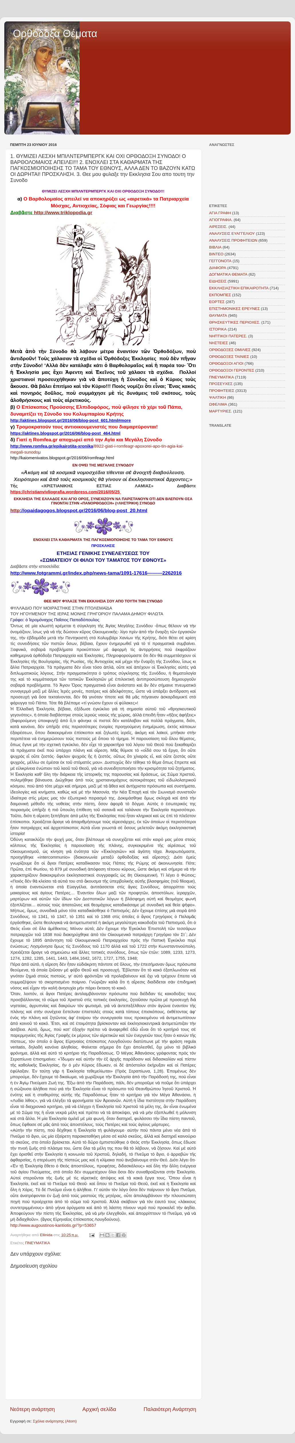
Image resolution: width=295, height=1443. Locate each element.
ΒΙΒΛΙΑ (215, 247)
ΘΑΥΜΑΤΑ (218, 315)
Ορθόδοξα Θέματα (55, 33)
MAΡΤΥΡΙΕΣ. (220, 411)
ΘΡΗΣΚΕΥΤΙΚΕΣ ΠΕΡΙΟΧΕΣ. (234, 322)
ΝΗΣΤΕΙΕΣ (218, 343)
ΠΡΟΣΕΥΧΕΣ (221, 384)
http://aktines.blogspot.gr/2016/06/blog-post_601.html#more (70, 420)
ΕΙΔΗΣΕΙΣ (218, 281)
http (78, 510)
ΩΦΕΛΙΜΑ (218, 404)
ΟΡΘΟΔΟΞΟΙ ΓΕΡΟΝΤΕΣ (231, 370)
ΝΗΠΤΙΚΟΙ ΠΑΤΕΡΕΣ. (228, 336)
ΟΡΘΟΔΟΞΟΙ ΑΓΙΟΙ (226, 363)
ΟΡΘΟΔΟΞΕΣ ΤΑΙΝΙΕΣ (229, 356)
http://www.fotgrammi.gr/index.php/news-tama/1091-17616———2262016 (96, 573)
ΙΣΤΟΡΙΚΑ (218, 329)
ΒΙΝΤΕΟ (216, 254)
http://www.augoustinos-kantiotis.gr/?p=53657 (53, 1225)
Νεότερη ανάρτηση (32, 1409)
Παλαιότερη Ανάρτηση (169, 1409)
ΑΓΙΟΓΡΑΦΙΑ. (221, 220)
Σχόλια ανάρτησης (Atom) (55, 1421)
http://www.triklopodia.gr (63, 212)
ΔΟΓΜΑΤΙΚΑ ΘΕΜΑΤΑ (228, 274)
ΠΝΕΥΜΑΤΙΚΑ (37, 1243)
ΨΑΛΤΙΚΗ (217, 397)
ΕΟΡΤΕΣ (217, 302)
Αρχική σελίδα (99, 1409)
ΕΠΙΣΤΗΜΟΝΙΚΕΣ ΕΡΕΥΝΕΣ (234, 308)
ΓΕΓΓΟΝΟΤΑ (220, 261)
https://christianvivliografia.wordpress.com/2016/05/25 (65, 492)
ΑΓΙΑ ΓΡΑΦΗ (220, 213)
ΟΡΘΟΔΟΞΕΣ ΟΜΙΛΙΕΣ (230, 350)
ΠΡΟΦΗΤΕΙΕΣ (221, 390)
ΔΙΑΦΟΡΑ (217, 268)
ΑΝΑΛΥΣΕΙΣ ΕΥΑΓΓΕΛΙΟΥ (232, 233)
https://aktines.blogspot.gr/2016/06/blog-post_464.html (65, 433)
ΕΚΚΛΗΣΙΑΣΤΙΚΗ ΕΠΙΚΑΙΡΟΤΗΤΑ (239, 288)
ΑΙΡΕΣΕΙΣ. (218, 227)
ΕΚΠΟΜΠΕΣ (220, 295)
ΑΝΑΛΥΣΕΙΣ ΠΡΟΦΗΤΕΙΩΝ (233, 240)
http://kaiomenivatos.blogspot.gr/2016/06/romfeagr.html (62, 458)
